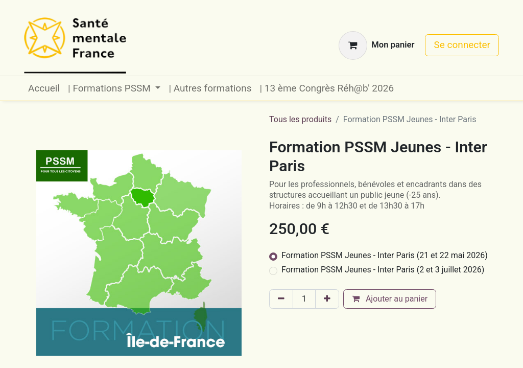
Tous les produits (300, 119)
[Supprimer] (281, 299)
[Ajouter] (327, 299)
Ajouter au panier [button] (389, 299)
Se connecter (462, 45)
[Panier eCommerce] (376, 45)
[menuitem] (44, 88)
